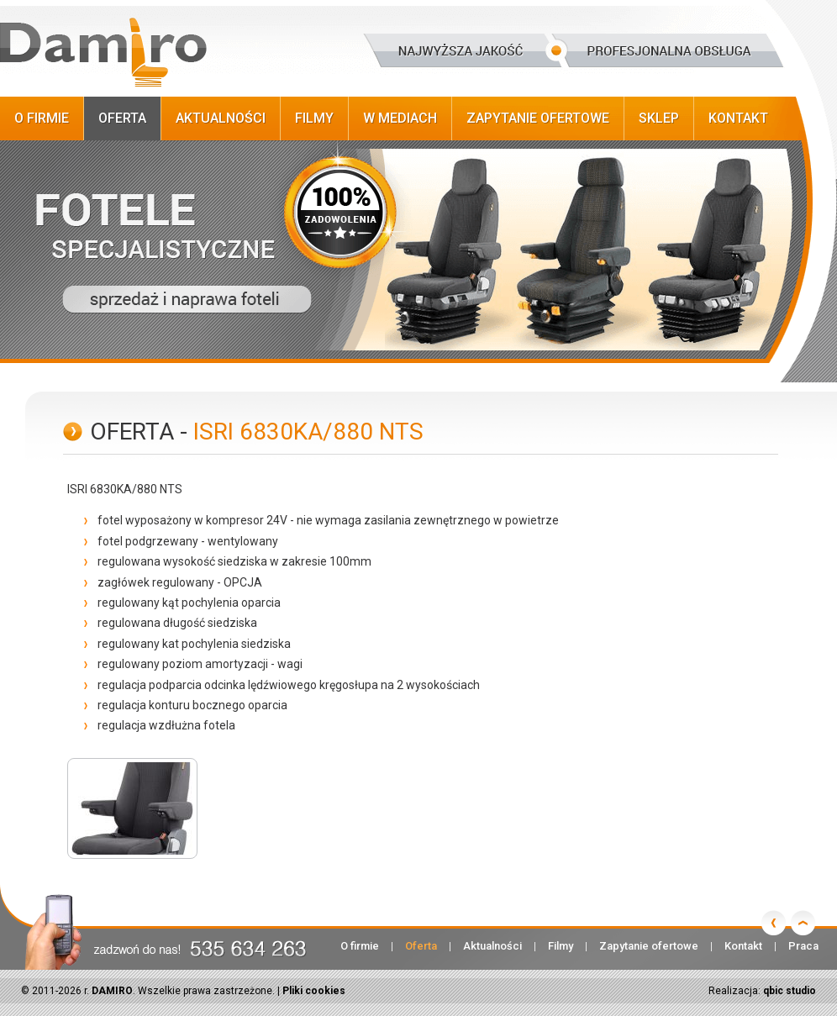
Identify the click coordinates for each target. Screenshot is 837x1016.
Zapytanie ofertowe (537, 118)
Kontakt (738, 118)
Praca (803, 946)
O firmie (41, 118)
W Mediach (400, 118)
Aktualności (221, 118)
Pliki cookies (313, 991)
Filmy (314, 118)
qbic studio (789, 991)
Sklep (659, 118)
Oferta (122, 118)
